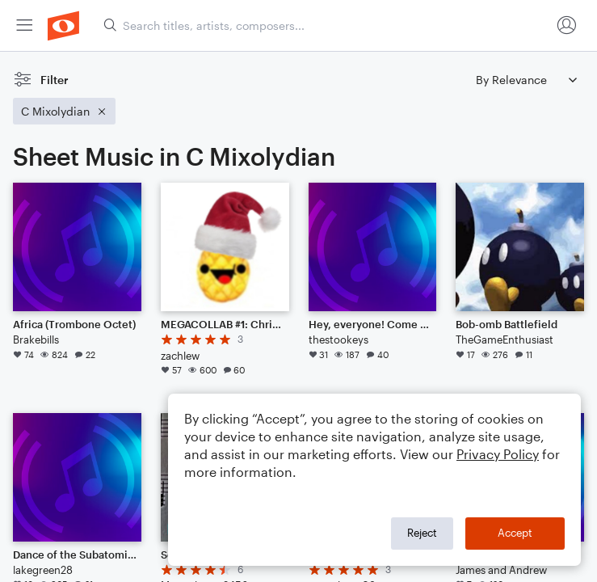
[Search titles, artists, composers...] (327, 25)
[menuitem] (24, 25)
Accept (515, 532)
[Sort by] (526, 79)
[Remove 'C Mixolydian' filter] (64, 111)
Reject (422, 532)
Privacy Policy (497, 454)
